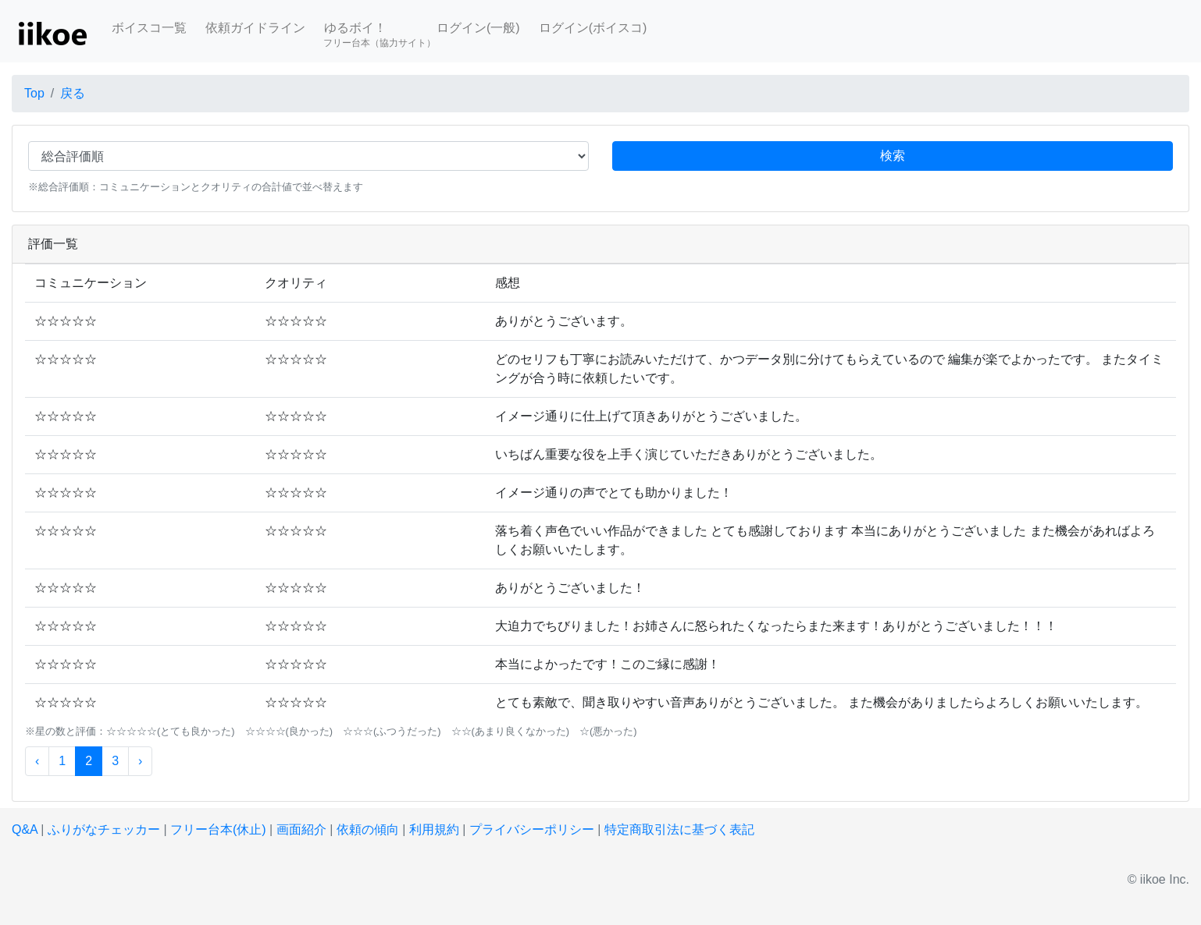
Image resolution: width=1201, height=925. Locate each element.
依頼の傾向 (368, 829)
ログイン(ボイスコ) (593, 27)
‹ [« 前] (37, 760)
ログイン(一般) (478, 27)
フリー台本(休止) (218, 829)
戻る (72, 93)
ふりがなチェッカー (104, 829)
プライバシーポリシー (531, 829)
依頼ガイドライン (255, 27)
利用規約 (434, 829)
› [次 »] (140, 760)
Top (34, 93)
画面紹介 (301, 829)
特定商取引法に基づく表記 (679, 829)
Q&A (24, 829)
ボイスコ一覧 (149, 27)
